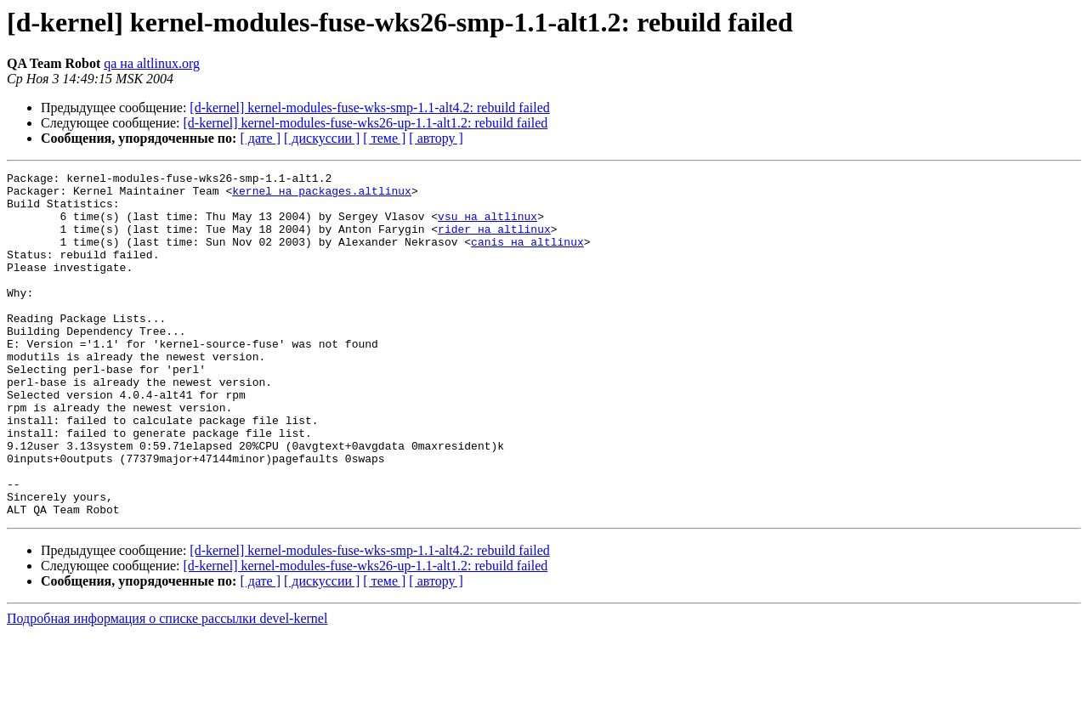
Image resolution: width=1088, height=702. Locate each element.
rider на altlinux (494, 241)
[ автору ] (435, 138)
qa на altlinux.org (152, 63)
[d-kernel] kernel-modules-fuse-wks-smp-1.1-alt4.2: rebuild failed (369, 107)
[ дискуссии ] (322, 138)
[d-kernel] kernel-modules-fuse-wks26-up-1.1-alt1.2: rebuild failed (366, 123)
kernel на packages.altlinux (321, 195)
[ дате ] (260, 138)
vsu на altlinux (487, 226)
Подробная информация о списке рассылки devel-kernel (167, 687)
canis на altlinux (527, 256)
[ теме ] (384, 138)
